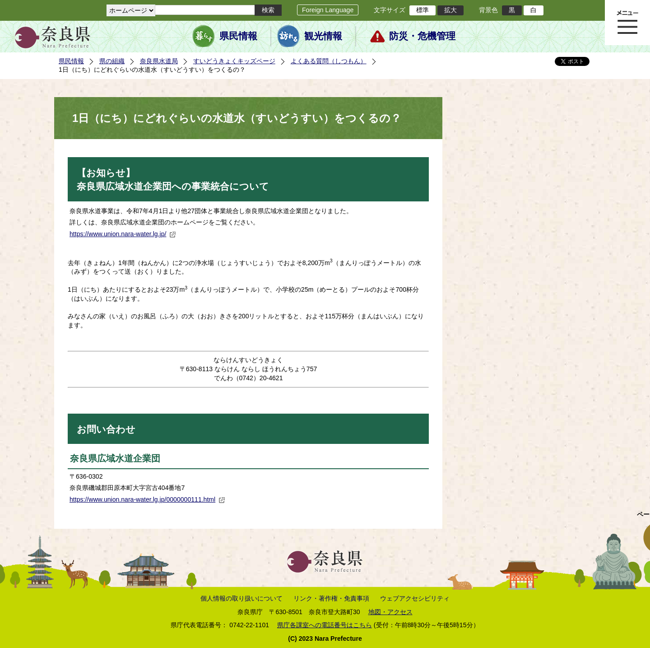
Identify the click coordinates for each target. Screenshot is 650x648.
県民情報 (238, 36)
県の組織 (112, 61)
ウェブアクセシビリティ (415, 598)
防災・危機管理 (422, 36)
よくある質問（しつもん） (329, 61)
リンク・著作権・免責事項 (331, 598)
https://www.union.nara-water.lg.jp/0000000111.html (147, 499)
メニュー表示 (627, 22)
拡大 (450, 10)
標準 (422, 10)
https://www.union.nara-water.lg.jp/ (123, 234)
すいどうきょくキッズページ (234, 61)
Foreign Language (327, 10)
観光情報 (323, 36)
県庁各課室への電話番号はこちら (324, 625)
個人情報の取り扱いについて (241, 598)
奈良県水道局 (159, 61)
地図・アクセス (390, 611)
